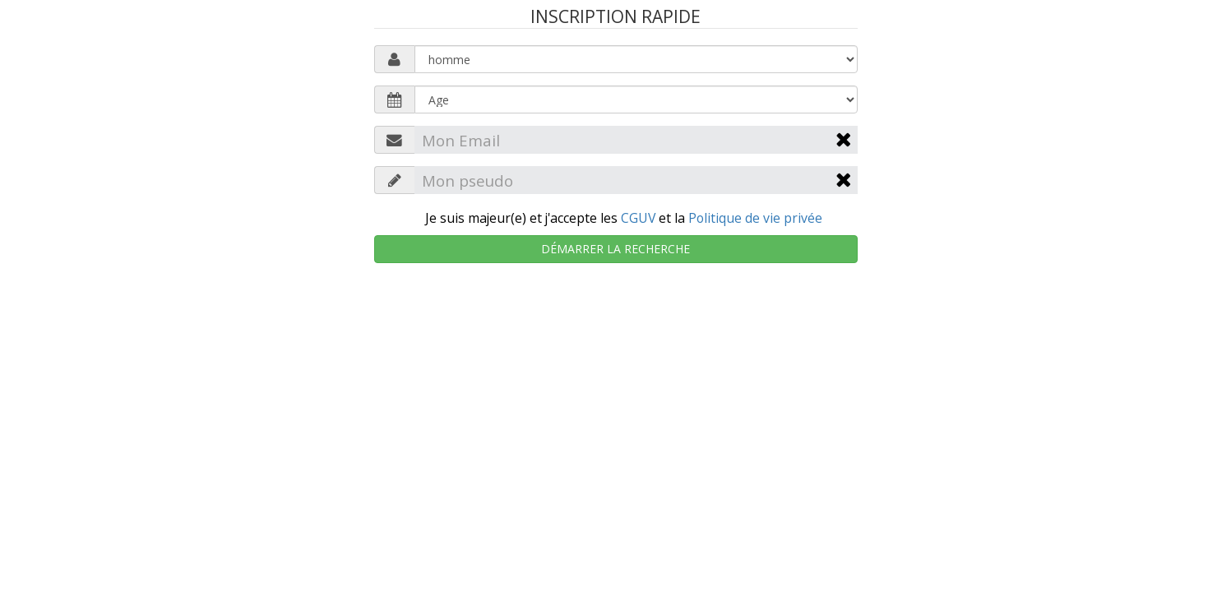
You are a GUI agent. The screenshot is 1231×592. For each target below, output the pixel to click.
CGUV (638, 218)
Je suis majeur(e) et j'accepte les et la (623, 218)
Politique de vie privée (755, 218)
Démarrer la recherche (615, 249)
